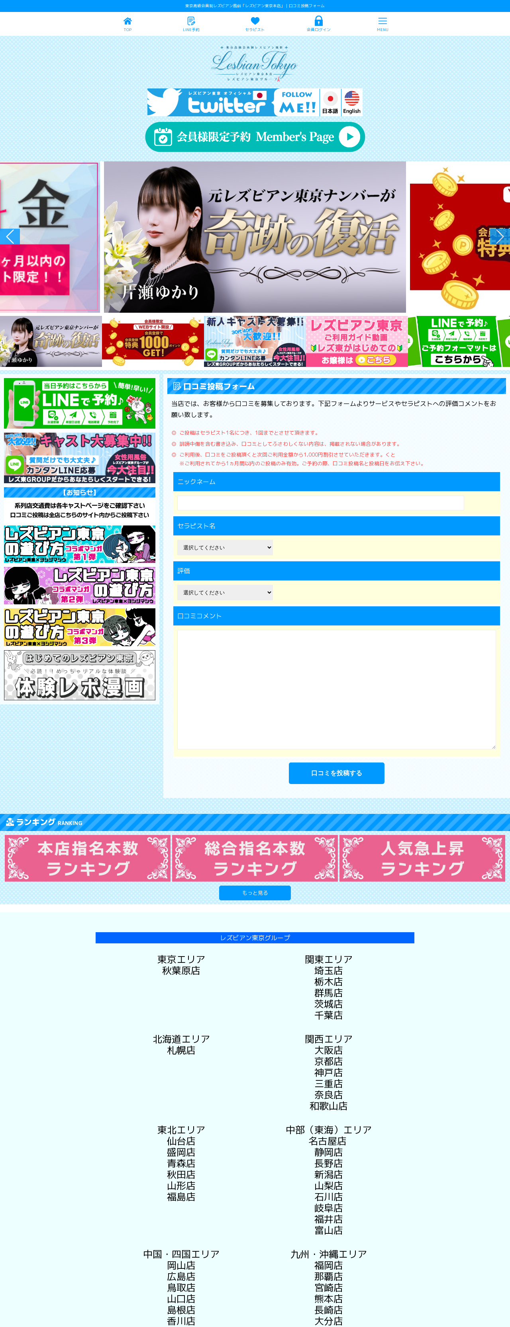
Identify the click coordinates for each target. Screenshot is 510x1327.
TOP (127, 29)
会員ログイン (319, 29)
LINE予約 (191, 29)
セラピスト (255, 29)
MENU (382, 29)
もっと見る (255, 892)
